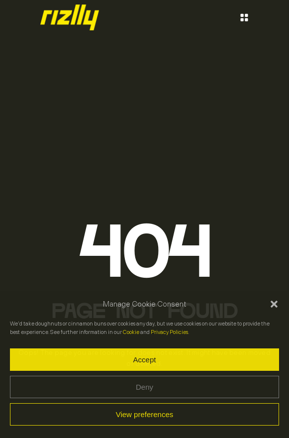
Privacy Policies (169, 332)
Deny (144, 387)
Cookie (131, 332)
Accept (144, 359)
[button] (274, 304)
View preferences (145, 414)
